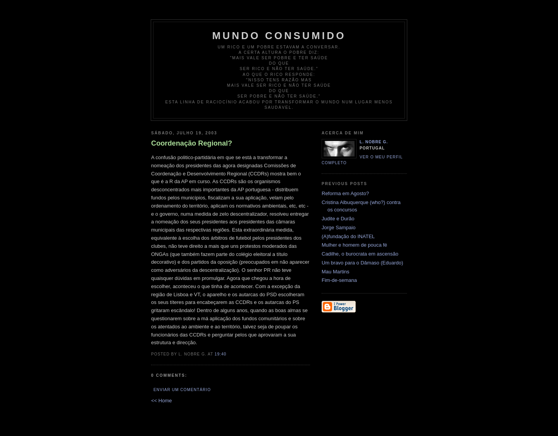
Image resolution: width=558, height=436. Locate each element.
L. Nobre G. (374, 142)
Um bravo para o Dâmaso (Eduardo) (362, 263)
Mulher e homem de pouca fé (354, 245)
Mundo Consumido (279, 35)
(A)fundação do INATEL (348, 236)
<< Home (161, 400)
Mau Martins (336, 272)
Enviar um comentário (182, 390)
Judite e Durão (338, 218)
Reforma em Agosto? (345, 193)
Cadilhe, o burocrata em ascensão (360, 254)
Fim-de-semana (339, 280)
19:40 (220, 354)
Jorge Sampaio (338, 227)
